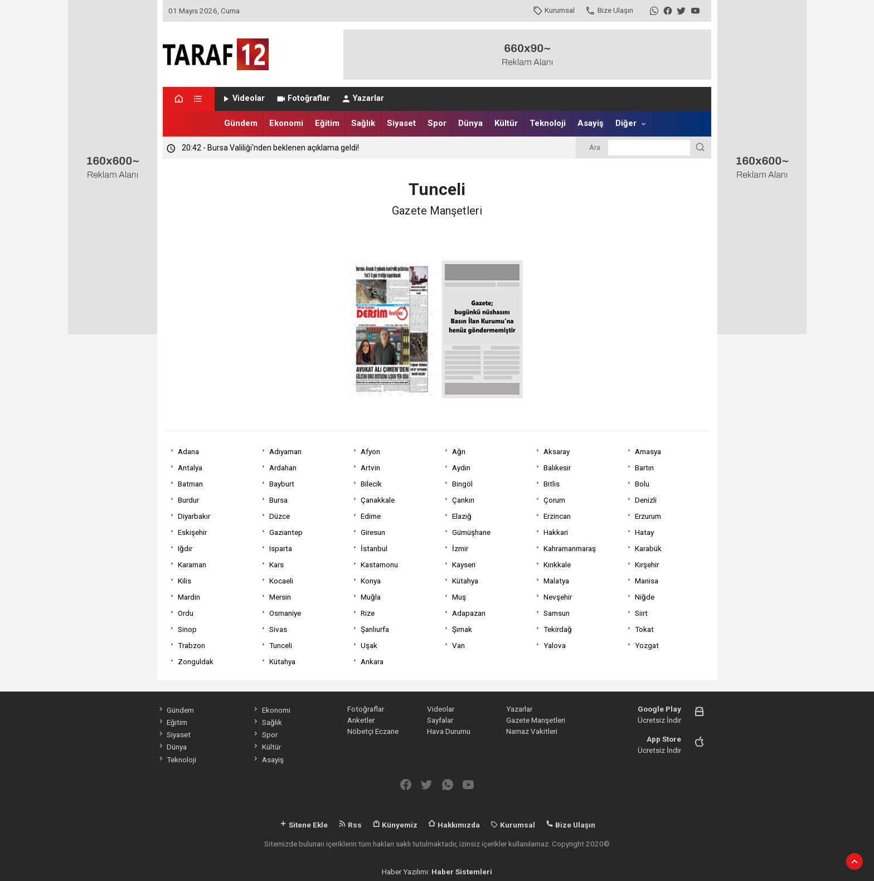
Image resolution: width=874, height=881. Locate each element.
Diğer (626, 123)
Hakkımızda (454, 824)
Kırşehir (647, 564)
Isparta (280, 548)
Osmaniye (285, 613)
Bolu (642, 483)
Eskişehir (192, 532)
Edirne (371, 516)
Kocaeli (281, 580)
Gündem (241, 123)
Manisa (646, 580)
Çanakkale (378, 499)
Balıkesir (557, 467)
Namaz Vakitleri (531, 731)
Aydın (461, 467)
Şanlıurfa (375, 629)
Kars (276, 564)
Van (458, 645)
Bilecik (371, 483)
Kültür (506, 123)
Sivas (278, 629)
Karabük (648, 548)
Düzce (279, 516)
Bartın (644, 467)
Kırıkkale (557, 564)
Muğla (371, 596)
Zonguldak (195, 661)
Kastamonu (379, 564)
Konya (371, 580)
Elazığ (462, 516)
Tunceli (280, 645)
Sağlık (363, 123)
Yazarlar (362, 98)
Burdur (188, 499)
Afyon (370, 451)
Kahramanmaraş (569, 548)
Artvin (370, 467)
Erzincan (557, 516)
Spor (437, 123)
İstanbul (374, 548)
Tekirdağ (557, 629)
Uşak (369, 645)
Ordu (185, 613)
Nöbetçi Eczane (373, 731)
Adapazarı (468, 613)
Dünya (470, 123)
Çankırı (463, 499)
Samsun (556, 613)
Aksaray (556, 451)
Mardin (189, 596)
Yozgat (647, 645)
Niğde (644, 596)
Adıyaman (285, 451)
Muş (459, 596)
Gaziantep (286, 532)
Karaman (192, 564)
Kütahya (465, 580)
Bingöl (462, 483)
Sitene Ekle (303, 824)
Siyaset (401, 123)
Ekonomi (286, 123)
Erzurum (648, 516)
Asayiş (590, 123)
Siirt (641, 613)
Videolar (243, 98)
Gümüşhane (471, 532)
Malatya (556, 580)
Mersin (280, 596)
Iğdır (185, 548)
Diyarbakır (194, 516)
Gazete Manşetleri (535, 719)
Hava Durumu (448, 731)
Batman (190, 483)
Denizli (646, 499)
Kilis (184, 580)
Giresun (373, 532)
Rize (368, 613)
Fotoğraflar (303, 98)
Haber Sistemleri (461, 871)
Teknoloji (548, 123)
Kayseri (463, 564)
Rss (350, 824)
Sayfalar (440, 719)
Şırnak (462, 629)
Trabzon (191, 645)
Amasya (648, 451)
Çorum (554, 499)
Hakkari (555, 532)
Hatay (644, 532)
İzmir (460, 548)
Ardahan (283, 467)
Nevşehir (557, 596)
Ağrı (458, 451)
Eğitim (327, 123)
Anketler (361, 719)
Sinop (187, 629)
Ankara (372, 661)
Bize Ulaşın (609, 10)
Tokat (644, 629)
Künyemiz (394, 824)
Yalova (554, 645)
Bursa (278, 499)
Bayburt (281, 483)
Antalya (190, 467)
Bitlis (551, 483)
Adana (188, 451)
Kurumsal (554, 10)
